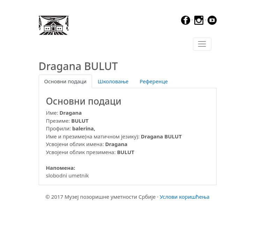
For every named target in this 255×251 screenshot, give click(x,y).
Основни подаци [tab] (65, 81)
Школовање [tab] (113, 81)
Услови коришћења (185, 196)
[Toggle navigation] (202, 44)
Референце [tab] (154, 81)
